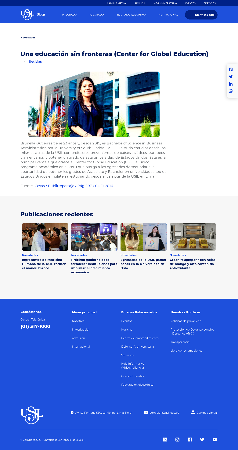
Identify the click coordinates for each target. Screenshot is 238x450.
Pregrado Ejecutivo (130, 14)
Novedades (27, 37)
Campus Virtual (117, 3)
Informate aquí (204, 14)
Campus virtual (207, 412)
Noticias (35, 61)
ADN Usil (140, 3)
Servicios (210, 3)
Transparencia (180, 342)
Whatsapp (232, 91)
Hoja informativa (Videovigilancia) (132, 365)
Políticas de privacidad (186, 321)
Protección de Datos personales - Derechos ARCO (192, 331)
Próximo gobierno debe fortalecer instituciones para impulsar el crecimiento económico (94, 266)
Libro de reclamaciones (186, 350)
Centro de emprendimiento (140, 338)
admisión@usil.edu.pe (164, 412)
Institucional (168, 14)
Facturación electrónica (137, 384)
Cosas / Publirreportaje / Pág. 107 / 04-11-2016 (74, 186)
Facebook (232, 69)
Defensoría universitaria (137, 346)
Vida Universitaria (165, 3)
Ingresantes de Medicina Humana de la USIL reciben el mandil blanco (44, 264)
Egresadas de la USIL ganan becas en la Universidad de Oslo (143, 264)
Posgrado (96, 14)
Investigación (81, 329)
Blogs (41, 14)
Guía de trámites (132, 376)
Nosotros (78, 321)
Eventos (190, 3)
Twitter (232, 77)
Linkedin (232, 84)
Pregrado (69, 14)
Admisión (78, 338)
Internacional (81, 346)
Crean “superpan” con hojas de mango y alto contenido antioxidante (192, 264)
